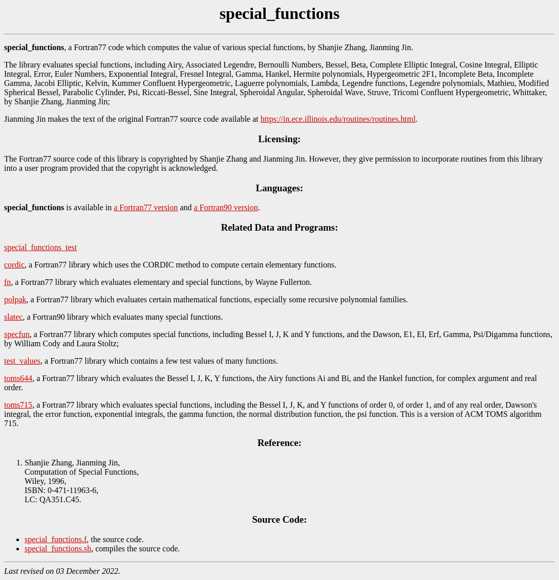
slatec (13, 317)
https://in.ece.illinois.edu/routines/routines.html (338, 119)
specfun (17, 334)
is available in (59, 207)
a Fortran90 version (226, 207)
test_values (22, 360)
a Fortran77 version (146, 207)
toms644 (18, 378)
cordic (14, 264)
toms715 (18, 404)
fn (7, 282)
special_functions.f (56, 539)
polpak (15, 299)
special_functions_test (40, 247)
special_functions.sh (58, 548)
